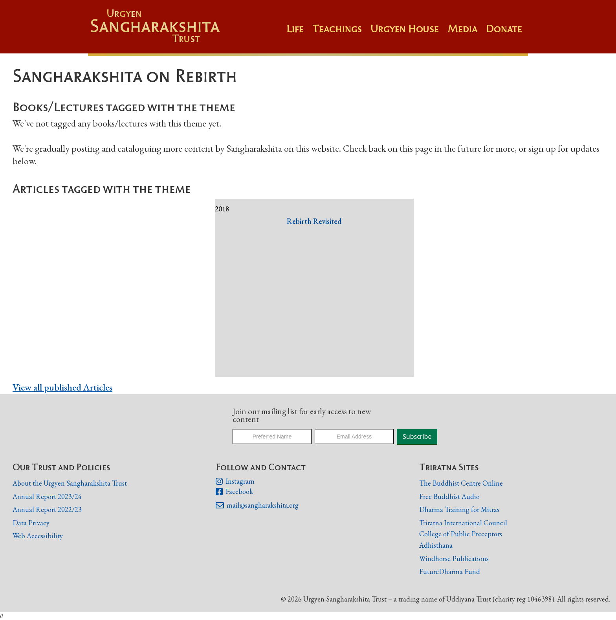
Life (295, 28)
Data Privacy (31, 522)
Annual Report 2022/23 (47, 509)
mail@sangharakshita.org (257, 505)
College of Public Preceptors (460, 534)
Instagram (235, 481)
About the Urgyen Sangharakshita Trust (70, 483)
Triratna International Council (463, 522)
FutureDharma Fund (449, 571)
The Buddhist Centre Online (461, 483)
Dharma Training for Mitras (459, 509)
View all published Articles (62, 387)
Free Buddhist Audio (449, 496)
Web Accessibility (38, 535)
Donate (504, 28)
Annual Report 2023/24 (47, 496)
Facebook (234, 492)
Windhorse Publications (454, 558)
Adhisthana (436, 545)
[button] (341, 32)
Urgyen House (404, 28)
